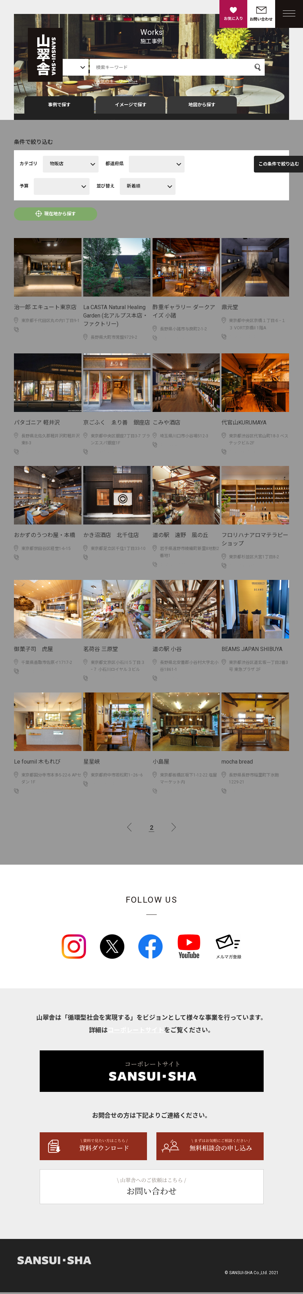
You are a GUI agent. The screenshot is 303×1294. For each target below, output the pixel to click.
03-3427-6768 (34, 559)
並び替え (105, 188)
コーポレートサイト (136, 1031)
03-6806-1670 (104, 559)
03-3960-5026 (173, 792)
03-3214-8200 (34, 331)
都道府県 (115, 165)
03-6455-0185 (242, 453)
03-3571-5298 (104, 453)
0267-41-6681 (34, 453)
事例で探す (59, 106)
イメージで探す (131, 106)
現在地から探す (60, 216)
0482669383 (172, 446)
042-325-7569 (34, 792)
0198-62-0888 (173, 566)
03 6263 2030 (242, 338)
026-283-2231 (242, 792)
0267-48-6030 (173, 340)
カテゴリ (29, 165)
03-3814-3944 (104, 680)
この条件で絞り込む (243, 166)
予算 (24, 188)
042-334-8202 (104, 785)
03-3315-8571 (242, 567)
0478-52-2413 (34, 673)
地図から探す (202, 106)
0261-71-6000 (173, 680)
